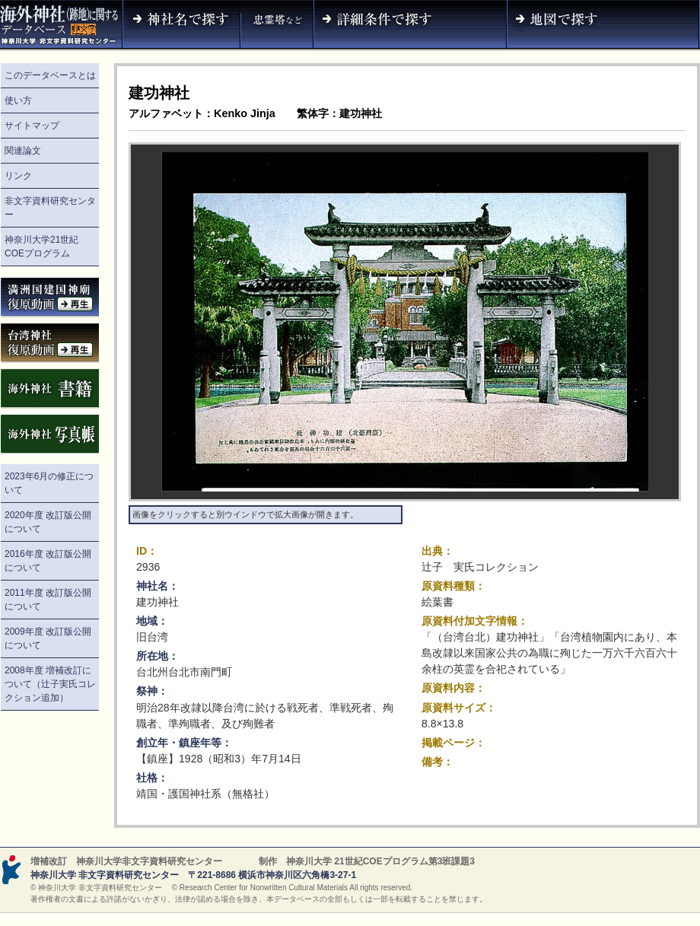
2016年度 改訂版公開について (48, 561)
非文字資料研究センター (50, 208)
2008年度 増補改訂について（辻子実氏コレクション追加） (50, 684)
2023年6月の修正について (49, 483)
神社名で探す (181, 26)
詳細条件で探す (410, 26)
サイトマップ (32, 125)
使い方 (18, 100)
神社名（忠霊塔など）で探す (276, 26)
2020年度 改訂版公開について (48, 522)
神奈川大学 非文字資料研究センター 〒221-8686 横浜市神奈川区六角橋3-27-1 (193, 875)
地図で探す (603, 26)
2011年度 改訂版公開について (48, 599)
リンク (18, 175)
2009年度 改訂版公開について (48, 638)
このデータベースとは (50, 75)
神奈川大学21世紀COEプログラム (41, 246)
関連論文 (23, 150)
